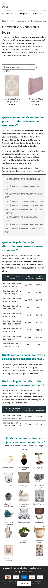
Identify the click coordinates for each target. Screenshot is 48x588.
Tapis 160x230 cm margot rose (12, 100)
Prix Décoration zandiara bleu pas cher (23, 224)
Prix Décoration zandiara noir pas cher (23, 201)
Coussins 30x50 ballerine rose (36, 100)
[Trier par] (18, 67)
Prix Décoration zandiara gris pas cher (23, 205)
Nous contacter (27, 572)
